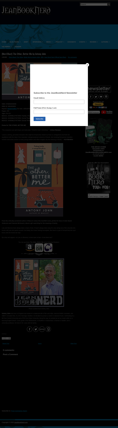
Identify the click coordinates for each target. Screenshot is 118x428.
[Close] (87, 65)
